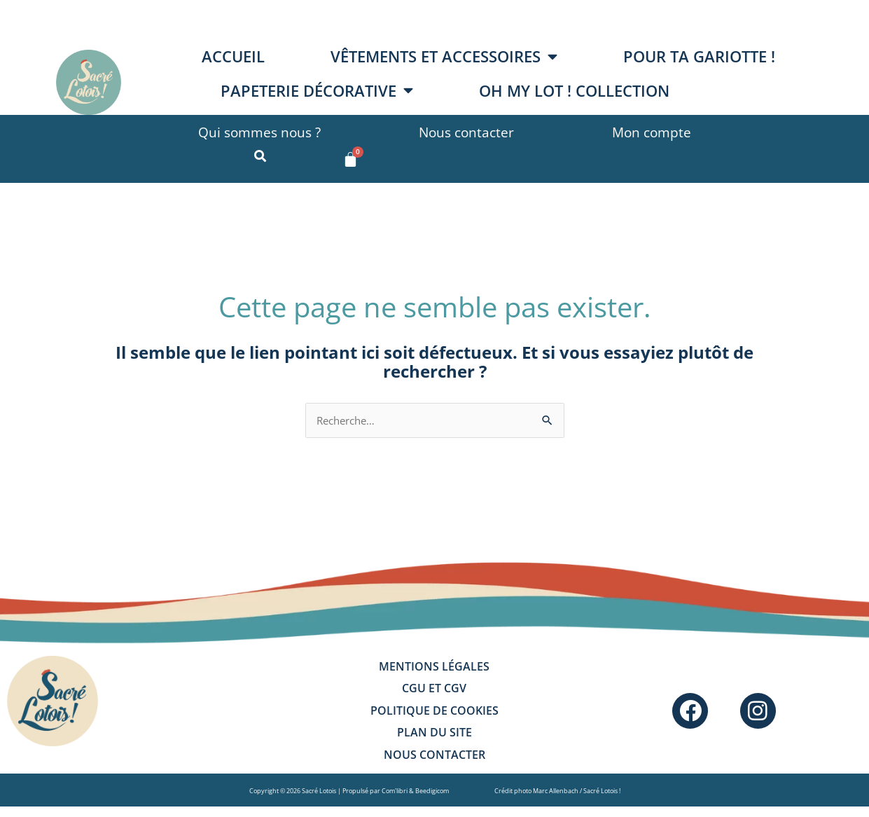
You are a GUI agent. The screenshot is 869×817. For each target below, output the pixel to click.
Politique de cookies (434, 717)
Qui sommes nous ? (259, 132)
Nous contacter (466, 132)
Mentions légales (434, 669)
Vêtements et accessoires (444, 56)
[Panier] (350, 159)
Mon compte (651, 132)
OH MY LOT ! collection (574, 91)
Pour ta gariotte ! (699, 56)
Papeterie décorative (317, 90)
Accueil (233, 56)
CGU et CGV (434, 693)
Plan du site (434, 740)
